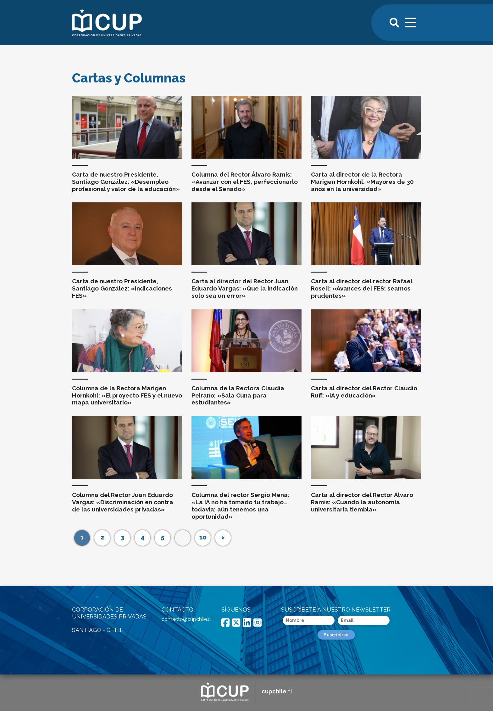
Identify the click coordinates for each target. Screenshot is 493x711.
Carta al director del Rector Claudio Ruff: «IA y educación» (364, 392)
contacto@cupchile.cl (187, 619)
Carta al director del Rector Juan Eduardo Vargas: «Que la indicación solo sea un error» (244, 288)
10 (203, 537)
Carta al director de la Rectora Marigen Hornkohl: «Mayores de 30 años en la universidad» (362, 181)
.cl (277, 691)
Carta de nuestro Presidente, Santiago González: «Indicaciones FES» (122, 288)
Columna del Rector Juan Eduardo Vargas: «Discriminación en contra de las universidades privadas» (122, 502)
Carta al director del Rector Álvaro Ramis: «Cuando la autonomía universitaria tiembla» (362, 502)
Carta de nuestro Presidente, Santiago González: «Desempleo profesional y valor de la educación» (126, 181)
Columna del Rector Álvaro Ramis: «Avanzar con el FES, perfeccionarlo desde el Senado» (244, 181)
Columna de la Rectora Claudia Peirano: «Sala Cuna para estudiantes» (237, 395)
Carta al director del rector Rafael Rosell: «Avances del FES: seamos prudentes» (361, 288)
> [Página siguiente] (222, 537)
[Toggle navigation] (411, 22)
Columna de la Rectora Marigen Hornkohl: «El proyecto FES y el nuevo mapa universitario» (127, 395)
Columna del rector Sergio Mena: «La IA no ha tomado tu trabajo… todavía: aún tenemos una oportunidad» (240, 505)
